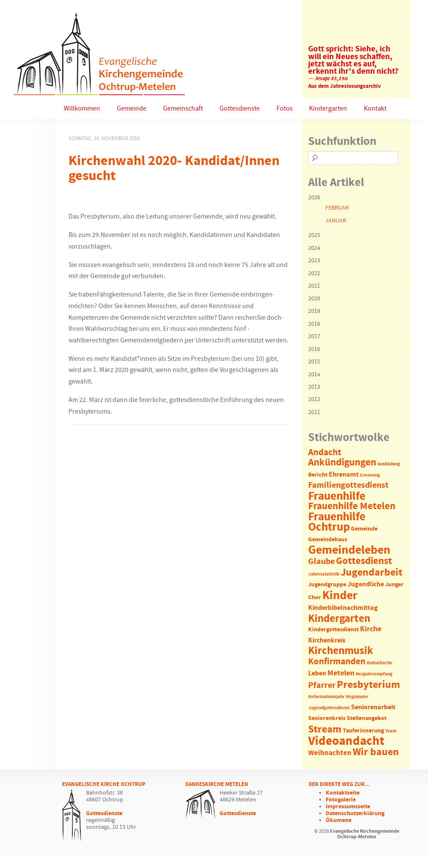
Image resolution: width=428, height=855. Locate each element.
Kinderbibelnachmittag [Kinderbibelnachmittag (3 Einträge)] (343, 608)
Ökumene (338, 820)
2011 (314, 412)
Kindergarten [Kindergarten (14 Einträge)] (339, 619)
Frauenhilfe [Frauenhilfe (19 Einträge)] (337, 496)
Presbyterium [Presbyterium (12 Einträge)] (368, 684)
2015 (314, 361)
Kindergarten (328, 108)
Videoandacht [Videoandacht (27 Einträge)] (346, 741)
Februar (337, 207)
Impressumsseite (348, 806)
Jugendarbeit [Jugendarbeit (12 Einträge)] (371, 572)
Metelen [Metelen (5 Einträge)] (340, 673)
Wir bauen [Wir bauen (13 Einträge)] (376, 752)
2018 (314, 324)
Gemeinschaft (183, 108)
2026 (314, 197)
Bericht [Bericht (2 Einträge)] (317, 475)
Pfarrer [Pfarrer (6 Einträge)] (322, 685)
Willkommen (82, 108)
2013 (314, 387)
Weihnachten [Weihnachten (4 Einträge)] (329, 753)
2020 (314, 298)
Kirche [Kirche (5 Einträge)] (370, 629)
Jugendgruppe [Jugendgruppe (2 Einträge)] (327, 585)
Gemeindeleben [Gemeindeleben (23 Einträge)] (349, 550)
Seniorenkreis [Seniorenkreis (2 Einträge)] (326, 718)
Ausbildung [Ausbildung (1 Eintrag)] (388, 464)
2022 (314, 273)
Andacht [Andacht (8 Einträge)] (324, 452)
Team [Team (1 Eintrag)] (390, 731)
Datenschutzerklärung (355, 813)
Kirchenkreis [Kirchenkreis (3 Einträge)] (326, 640)
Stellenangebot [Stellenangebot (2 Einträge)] (366, 718)
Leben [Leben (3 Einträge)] (317, 673)
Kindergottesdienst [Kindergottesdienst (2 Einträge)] (333, 630)
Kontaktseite (343, 792)
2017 (314, 336)
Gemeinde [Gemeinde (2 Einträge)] (364, 529)
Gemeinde (131, 108)
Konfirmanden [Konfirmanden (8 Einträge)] (337, 662)
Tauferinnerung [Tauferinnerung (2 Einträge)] (363, 731)
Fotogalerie (341, 799)
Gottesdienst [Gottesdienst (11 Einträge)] (364, 561)
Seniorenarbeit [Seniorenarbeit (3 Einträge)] (373, 707)
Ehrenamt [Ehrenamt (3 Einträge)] (344, 474)
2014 (314, 374)
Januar (335, 220)
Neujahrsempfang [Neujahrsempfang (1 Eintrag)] (374, 674)
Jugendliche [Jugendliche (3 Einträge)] (366, 584)
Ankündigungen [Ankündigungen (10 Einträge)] (342, 462)
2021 (314, 285)
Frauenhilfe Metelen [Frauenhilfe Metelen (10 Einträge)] (351, 506)
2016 (314, 349)
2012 (314, 399)
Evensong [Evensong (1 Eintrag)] (370, 475)
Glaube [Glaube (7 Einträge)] (321, 561)
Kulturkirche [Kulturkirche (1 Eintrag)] (379, 663)
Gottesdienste (240, 108)
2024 (314, 248)
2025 (314, 235)
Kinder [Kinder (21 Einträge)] (339, 595)
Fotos (284, 108)
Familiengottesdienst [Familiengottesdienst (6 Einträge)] (348, 485)
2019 (314, 311)
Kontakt (375, 108)
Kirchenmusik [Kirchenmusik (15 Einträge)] (340, 651)
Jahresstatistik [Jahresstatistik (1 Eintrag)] (323, 574)
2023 (314, 260)
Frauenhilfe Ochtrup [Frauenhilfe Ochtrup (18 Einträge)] (337, 522)
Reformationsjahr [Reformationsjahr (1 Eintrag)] (326, 696)
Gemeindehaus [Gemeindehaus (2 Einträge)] (327, 540)
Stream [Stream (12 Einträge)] (325, 729)
